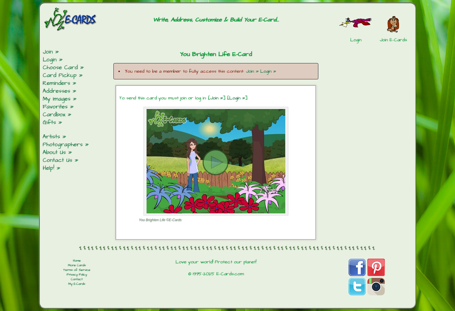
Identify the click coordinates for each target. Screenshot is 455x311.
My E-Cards (76, 284)
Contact (77, 279)
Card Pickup (60, 75)
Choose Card (60, 68)
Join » (252, 71)
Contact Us (57, 160)
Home (77, 260)
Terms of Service (76, 270)
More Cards (77, 265)
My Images (57, 99)
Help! (48, 168)
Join (48, 52)
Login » (268, 71)
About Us (54, 152)
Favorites (55, 107)
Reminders (56, 83)
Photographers (63, 145)
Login (50, 60)
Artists (51, 137)
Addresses (56, 91)
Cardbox (54, 115)
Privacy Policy (77, 274)
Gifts (49, 122)
